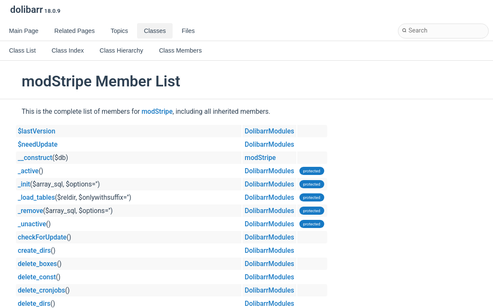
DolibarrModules (269, 131)
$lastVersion (37, 131)
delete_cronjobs (42, 290)
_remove (30, 211)
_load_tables (36, 197)
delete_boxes (37, 264)
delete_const (37, 277)
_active (28, 171)
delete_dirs (34, 304)
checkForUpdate (42, 237)
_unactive (32, 224)
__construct (35, 158)
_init (24, 184)
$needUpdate (38, 144)
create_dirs (34, 251)
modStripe (157, 112)
